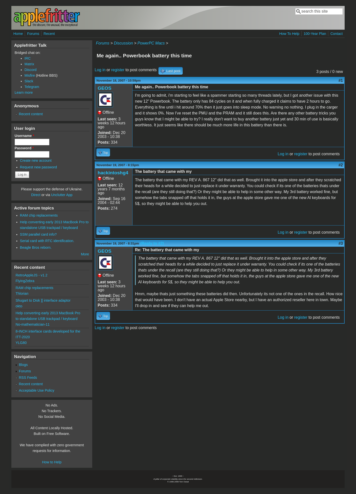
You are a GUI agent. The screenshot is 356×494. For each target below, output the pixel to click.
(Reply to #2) (152, 243)
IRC (27, 58)
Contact (336, 34)
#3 (340, 243)
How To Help (289, 34)
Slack (28, 81)
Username (24, 136)
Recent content (31, 114)
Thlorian (22, 293)
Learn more (24, 92)
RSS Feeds (28, 378)
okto (19, 306)
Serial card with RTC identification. (47, 241)
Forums (33, 34)
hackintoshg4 (113, 172)
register (117, 70)
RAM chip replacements (39, 215)
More (85, 254)
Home (18, 34)
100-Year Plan (315, 34)
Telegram (31, 87)
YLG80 (21, 343)
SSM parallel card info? (38, 234)
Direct (36, 195)
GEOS (104, 88)
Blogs (23, 365)
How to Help (51, 462)
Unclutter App (61, 195)
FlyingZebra (25, 281)
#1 (340, 80)
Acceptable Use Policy (36, 390)
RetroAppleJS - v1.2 (31, 275)
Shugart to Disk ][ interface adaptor (43, 300)
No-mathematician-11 (33, 324)
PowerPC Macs (151, 43)
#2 (340, 165)
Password (24, 148)
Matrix (29, 64)
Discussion (123, 43)
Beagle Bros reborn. (36, 247)
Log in (100, 70)
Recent (49, 34)
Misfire (29, 75)
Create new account (36, 160)
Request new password (38, 167)
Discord (30, 70)
